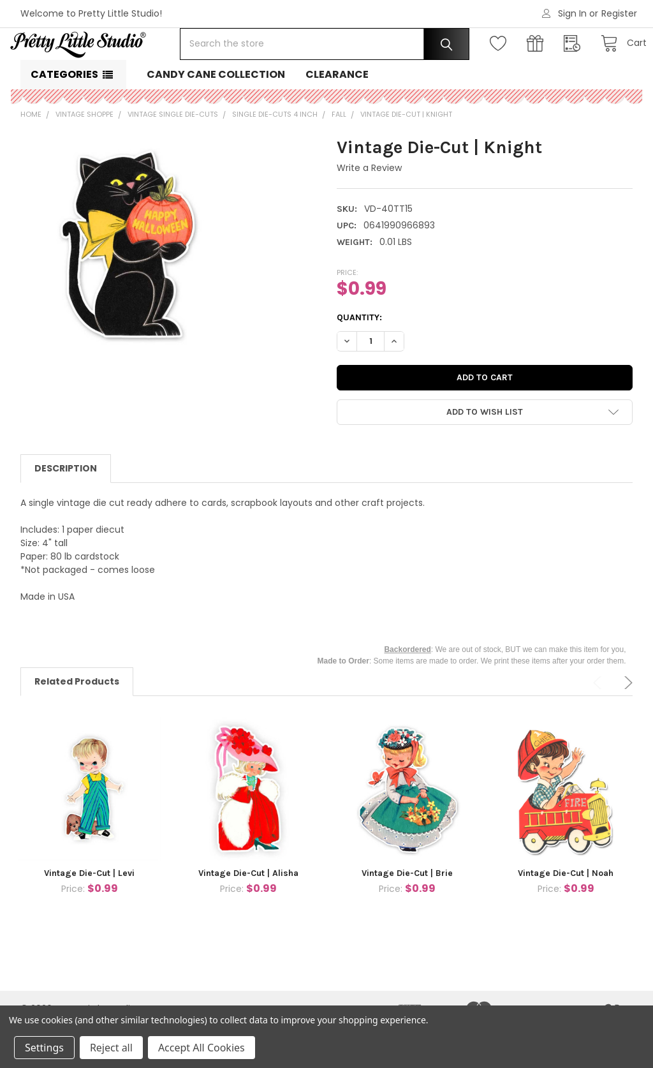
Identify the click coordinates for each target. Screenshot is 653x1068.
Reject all (111, 1048)
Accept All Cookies (201, 1048)
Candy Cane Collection (216, 115)
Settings (44, 1048)
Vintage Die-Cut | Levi (89, 914)
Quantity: (359, 358)
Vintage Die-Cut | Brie (407, 914)
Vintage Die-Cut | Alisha (248, 914)
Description (65, 509)
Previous (599, 723)
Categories (64, 115)
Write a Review (369, 208)
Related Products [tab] (76, 722)
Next (626, 723)
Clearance (337, 115)
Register (619, 13)
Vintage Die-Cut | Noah (565, 914)
